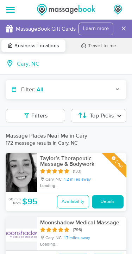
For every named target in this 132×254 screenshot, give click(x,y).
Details (107, 201)
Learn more (96, 28)
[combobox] (71, 64)
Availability (73, 201)
